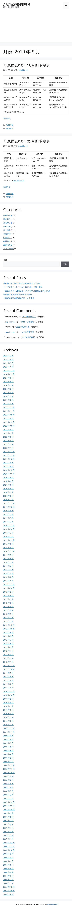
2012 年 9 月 (8, 632)
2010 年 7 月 (8, 706)
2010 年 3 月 (8, 717)
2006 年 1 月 (8, 883)
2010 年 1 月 (8, 724)
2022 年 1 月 (8, 448)
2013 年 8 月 (8, 595)
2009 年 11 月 (9, 732)
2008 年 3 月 (8, 791)
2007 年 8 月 (8, 817)
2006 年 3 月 (8, 876)
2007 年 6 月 (8, 824)
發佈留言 (9, 128)
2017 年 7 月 (8, 522)
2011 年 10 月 (9, 669)
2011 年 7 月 (8, 673)
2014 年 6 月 (8, 566)
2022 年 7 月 (8, 433)
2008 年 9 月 (8, 776)
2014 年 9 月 (8, 555)
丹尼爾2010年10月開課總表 (26, 65)
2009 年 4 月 (8, 754)
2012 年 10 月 (9, 629)
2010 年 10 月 (9, 695)
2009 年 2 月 (8, 758)
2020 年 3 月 (8, 492)
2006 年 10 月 (9, 850)
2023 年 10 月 (9, 415)
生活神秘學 (7, 223)
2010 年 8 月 (8, 702)
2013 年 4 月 (8, 610)
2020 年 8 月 (8, 481)
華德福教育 (7, 245)
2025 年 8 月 (8, 359)
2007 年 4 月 (8, 828)
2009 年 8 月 (8, 739)
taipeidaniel (10, 322)
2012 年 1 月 (8, 662)
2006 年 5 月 (8, 868)
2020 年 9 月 (8, 477)
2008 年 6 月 (8, 780)
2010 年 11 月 (9, 691)
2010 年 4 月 (8, 713)
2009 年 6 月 (8, 747)
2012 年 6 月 (8, 643)
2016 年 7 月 (8, 533)
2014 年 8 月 (8, 558)
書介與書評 (7, 230)
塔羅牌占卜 (7, 219)
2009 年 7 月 (8, 743)
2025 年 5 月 (8, 363)
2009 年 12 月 (9, 728)
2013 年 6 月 (8, 603)
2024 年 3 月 (8, 396)
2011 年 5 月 (8, 676)
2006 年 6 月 (8, 865)
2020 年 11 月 (9, 474)
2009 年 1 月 (8, 761)
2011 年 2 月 (8, 684)
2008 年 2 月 (8, 795)
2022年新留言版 (29, 316)
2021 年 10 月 (9, 459)
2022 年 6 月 (8, 437)
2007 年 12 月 (9, 802)
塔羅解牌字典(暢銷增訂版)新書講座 (17, 294)
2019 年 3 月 (8, 518)
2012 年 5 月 (8, 647)
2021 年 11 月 (9, 455)
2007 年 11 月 (9, 806)
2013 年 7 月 (8, 599)
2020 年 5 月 (8, 488)
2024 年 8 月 (8, 381)
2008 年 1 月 (8, 798)
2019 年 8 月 (8, 510)
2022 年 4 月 (8, 440)
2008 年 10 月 (9, 772)
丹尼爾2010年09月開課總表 (26, 141)
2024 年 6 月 (8, 389)
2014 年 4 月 (8, 569)
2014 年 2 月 (8, 577)
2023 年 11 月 (9, 411)
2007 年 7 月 (8, 820)
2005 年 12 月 (9, 887)
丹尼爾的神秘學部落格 (16, 4)
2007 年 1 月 (8, 839)
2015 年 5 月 (8, 547)
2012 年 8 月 (8, 636)
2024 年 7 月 (8, 385)
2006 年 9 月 (8, 854)
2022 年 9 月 (8, 429)
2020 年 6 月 (8, 485)
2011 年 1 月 (8, 688)
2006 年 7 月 (8, 861)
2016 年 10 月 (9, 529)
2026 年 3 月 (8, 355)
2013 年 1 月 (8, 621)
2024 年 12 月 (9, 370)
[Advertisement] (36, 27)
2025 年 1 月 (8, 367)
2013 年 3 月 (8, 614)
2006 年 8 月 (8, 857)
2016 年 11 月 (9, 525)
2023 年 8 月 (8, 418)
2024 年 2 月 (8, 400)
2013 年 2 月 (8, 617)
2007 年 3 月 (8, 831)
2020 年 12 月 (9, 470)
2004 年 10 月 (9, 890)
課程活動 (9, 125)
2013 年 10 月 (9, 588)
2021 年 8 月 (8, 462)
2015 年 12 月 (9, 540)
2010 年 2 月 (8, 721)
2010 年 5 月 (8, 710)
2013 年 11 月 (9, 584)
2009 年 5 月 (8, 750)
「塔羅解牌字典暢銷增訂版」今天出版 (18, 298)
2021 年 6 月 (8, 466)
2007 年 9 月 (8, 813)
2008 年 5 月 (8, 783)
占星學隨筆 (7, 215)
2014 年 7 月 (8, 562)
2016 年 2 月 (8, 536)
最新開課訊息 (18, 180)
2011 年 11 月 (9, 665)
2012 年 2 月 (8, 658)
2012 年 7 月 (8, 640)
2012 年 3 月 (8, 654)
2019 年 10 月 (9, 507)
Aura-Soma (8, 248)
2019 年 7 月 (8, 514)
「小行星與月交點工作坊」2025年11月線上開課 (22, 287)
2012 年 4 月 (8, 651)
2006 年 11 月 (9, 846)
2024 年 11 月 (9, 374)
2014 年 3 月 (8, 573)
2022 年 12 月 (9, 422)
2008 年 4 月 (8, 787)
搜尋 (5, 260)
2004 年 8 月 (8, 894)
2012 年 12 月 (9, 625)
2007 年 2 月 (8, 835)
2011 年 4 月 (8, 680)
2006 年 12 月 (9, 842)
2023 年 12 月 (9, 407)
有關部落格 (7, 241)
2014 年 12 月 (9, 551)
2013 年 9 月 (8, 592)
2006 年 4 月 (8, 872)
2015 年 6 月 (8, 544)
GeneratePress (52, 904)
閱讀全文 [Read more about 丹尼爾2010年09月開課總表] (7, 187)
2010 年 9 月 (8, 699)
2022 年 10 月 (9, 426)
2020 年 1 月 (8, 499)
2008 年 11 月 (9, 769)
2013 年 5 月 (8, 606)
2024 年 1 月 (8, 403)
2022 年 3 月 (8, 444)
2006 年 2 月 (8, 879)
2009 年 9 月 (8, 735)
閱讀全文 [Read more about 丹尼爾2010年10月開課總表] (7, 118)
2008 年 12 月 (9, 765)
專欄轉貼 (7, 234)
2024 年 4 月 (8, 392)
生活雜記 (7, 237)
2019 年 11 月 (9, 503)
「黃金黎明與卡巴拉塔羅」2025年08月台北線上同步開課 (26, 291)
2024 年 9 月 (8, 378)
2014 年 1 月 (8, 581)
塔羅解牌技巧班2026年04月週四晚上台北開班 (22, 283)
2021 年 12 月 (9, 451)
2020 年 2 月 (8, 496)
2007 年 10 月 (9, 809)
